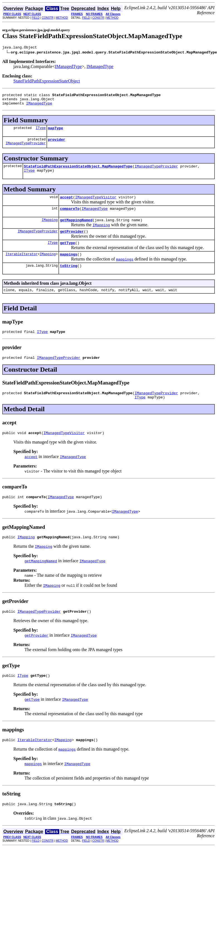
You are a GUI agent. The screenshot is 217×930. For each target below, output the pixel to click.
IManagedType (68, 67)
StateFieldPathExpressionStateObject (46, 81)
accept (66, 204)
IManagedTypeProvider (26, 149)
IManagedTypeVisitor (95, 204)
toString (68, 278)
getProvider (72, 241)
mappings (68, 265)
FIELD (36, 17)
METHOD (62, 17)
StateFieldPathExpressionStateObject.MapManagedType (78, 171)
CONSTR (47, 17)
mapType (55, 132)
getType (67, 253)
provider (56, 144)
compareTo (69, 216)
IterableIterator (22, 265)
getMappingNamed (76, 229)
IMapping (50, 229)
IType (41, 132)
